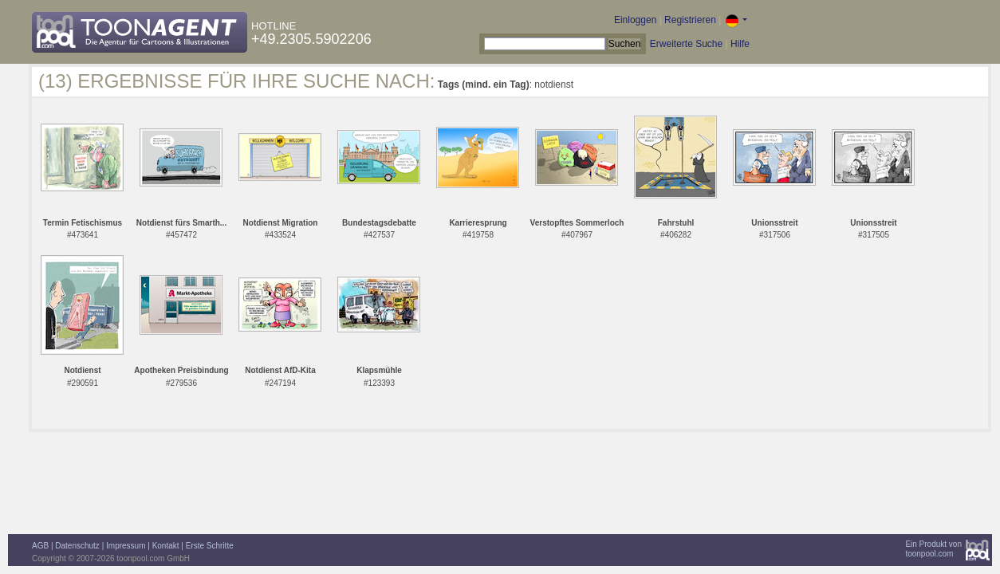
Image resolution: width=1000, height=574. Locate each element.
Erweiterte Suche (686, 43)
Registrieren (690, 20)
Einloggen (635, 20)
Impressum (125, 545)
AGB (40, 545)
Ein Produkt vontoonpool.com (933, 549)
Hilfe (740, 43)
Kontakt (165, 545)
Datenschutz (77, 545)
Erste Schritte (210, 545)
